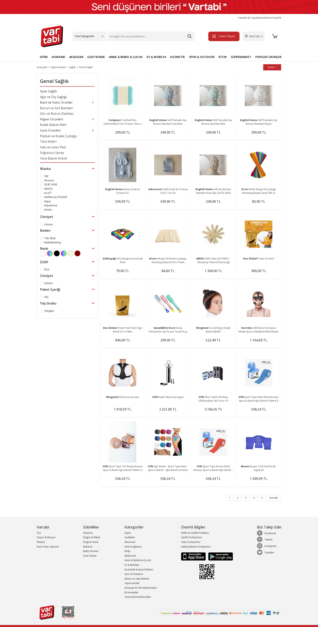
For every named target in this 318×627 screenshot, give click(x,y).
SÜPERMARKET (241, 57)
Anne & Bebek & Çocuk (138, 560)
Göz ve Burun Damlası (57, 113)
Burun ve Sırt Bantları (56, 108)
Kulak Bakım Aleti (53, 124)
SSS (39, 533)
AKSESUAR (76, 57)
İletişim (41, 542)
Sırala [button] (271, 67)
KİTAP (223, 57)
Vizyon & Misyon (46, 537)
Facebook (266, 533)
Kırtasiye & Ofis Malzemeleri (141, 587)
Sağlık (72, 67)
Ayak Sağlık (48, 91)
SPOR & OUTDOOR (202, 57)
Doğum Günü (90, 542)
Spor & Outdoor (134, 574)
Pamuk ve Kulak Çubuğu (58, 136)
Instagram (266, 546)
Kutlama (87, 546)
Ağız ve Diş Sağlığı (53, 97)
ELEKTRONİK (96, 57)
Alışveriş (88, 533)
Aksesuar (130, 542)
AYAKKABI (58, 57)
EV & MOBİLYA (156, 57)
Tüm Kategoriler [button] (84, 36)
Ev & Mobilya (132, 565)
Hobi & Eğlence (133, 546)
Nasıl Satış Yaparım (48, 546)
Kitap (127, 551)
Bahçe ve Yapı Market (137, 578)
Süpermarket (58, 67)
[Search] (151, 36)
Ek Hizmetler (132, 592)
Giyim (128, 533)
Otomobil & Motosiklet (138, 597)
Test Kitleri (48, 141)
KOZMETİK (177, 57)
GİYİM (44, 57)
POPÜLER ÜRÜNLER (268, 57)
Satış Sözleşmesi (190, 542)
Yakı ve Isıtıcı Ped (53, 147)
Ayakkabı (130, 537)
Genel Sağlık (86, 67)
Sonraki (273, 497)
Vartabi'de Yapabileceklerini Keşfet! (259, 17)
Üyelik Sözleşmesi (191, 537)
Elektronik (130, 555)
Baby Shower (91, 551)
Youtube (265, 552)
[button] (253, 36)
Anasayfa (42, 67)
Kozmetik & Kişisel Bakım (139, 569)
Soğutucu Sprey (52, 152)
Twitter (265, 539)
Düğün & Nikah (91, 537)
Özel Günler (90, 555)
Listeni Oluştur (223, 36)
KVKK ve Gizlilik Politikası (195, 533)
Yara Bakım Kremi (53, 158)
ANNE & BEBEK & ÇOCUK (126, 57)
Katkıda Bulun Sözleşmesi (196, 546)
